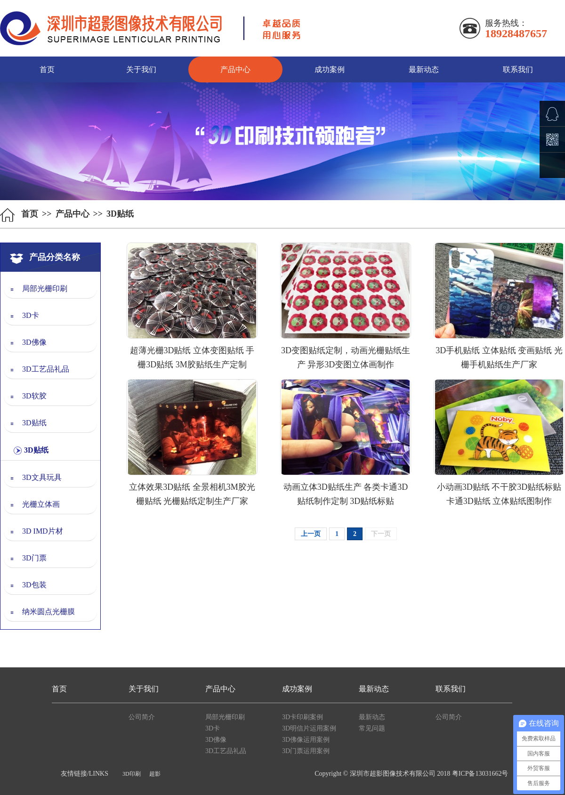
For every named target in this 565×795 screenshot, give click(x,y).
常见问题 (372, 728)
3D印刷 (131, 774)
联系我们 (518, 69)
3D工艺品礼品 (45, 369)
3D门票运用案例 (306, 750)
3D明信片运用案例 (309, 728)
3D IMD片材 (42, 531)
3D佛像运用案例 (306, 739)
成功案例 (330, 69)
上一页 (311, 533)
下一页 (381, 533)
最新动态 (424, 69)
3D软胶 (34, 396)
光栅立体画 (41, 504)
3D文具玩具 (42, 477)
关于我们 (141, 69)
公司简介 (142, 717)
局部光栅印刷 (44, 288)
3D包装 (34, 585)
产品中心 (235, 69)
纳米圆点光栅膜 (48, 612)
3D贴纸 (34, 423)
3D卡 (30, 315)
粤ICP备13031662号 (480, 773)
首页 (47, 69)
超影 (155, 774)
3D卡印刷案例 (302, 717)
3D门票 (34, 558)
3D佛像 (34, 342)
